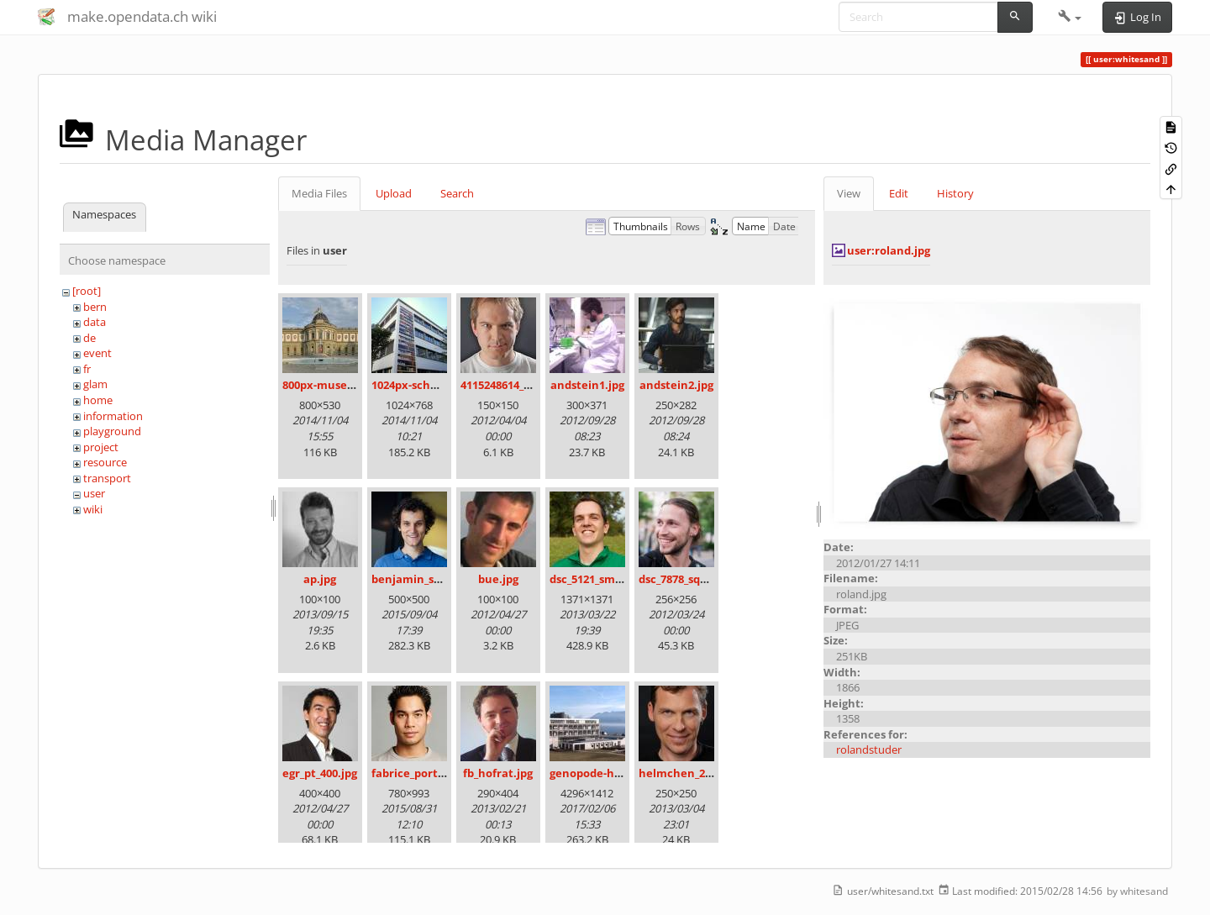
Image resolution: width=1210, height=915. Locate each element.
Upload (394, 193)
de (89, 337)
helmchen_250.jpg (687, 773)
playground (112, 431)
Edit (898, 193)
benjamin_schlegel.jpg (431, 578)
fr (87, 368)
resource (105, 462)
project (100, 447)
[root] (86, 290)
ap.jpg (319, 578)
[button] (1070, 17)
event (97, 352)
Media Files (319, 193)
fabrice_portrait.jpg (424, 773)
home (98, 400)
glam (95, 384)
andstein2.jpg (676, 384)
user (94, 493)
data (94, 321)
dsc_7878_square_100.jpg (703, 578)
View (848, 193)
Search (457, 193)
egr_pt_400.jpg (319, 773)
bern (95, 306)
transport (107, 478)
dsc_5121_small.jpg (599, 578)
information (113, 415)
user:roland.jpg (888, 250)
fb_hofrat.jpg (498, 773)
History (955, 193)
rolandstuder (869, 749)
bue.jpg (498, 578)
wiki (93, 509)
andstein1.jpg (587, 384)
